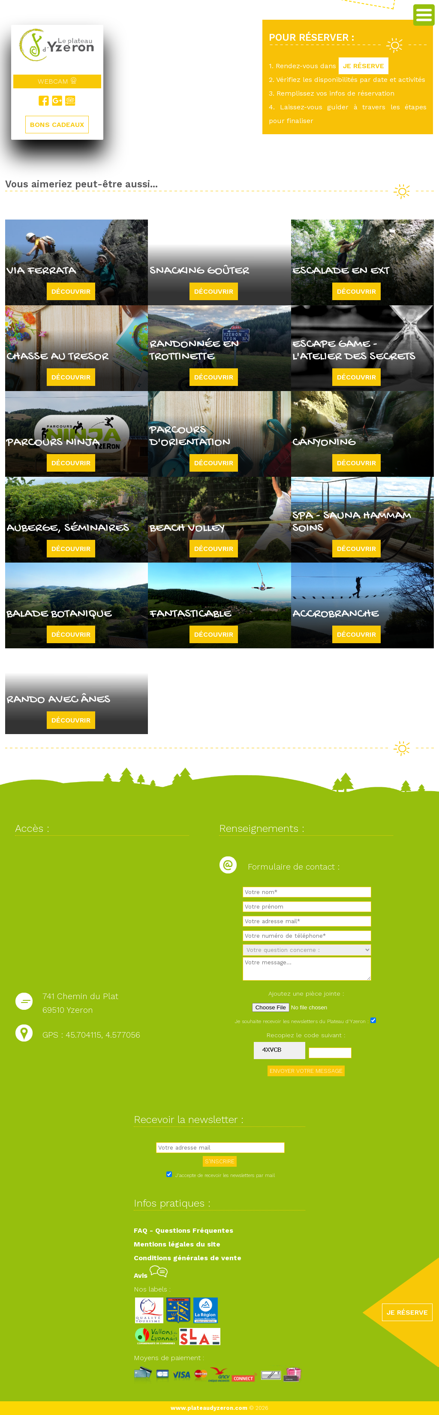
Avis (151, 1275)
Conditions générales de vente (187, 1258)
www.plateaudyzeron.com (209, 1408)
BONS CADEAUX (57, 124)
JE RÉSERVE (363, 66)
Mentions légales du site (177, 1244)
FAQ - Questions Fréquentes (183, 1230)
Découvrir (70, 291)
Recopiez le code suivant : (306, 1035)
